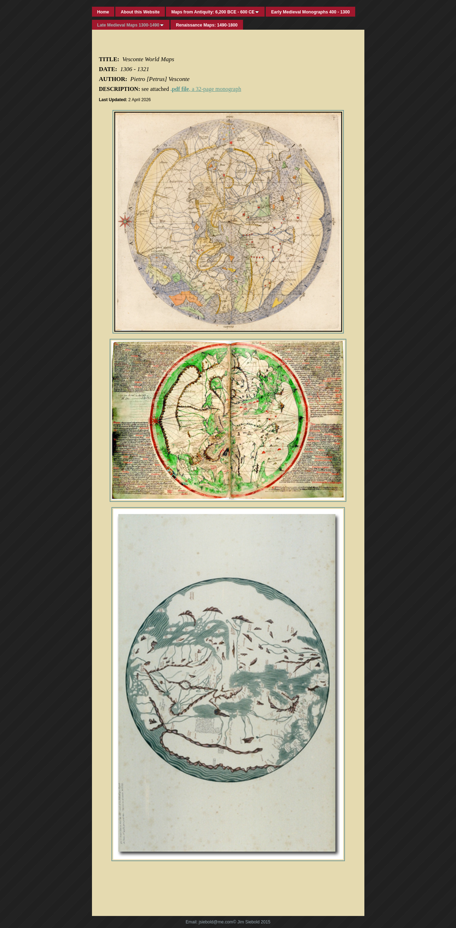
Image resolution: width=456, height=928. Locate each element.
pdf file (180, 89)
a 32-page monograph (216, 89)
